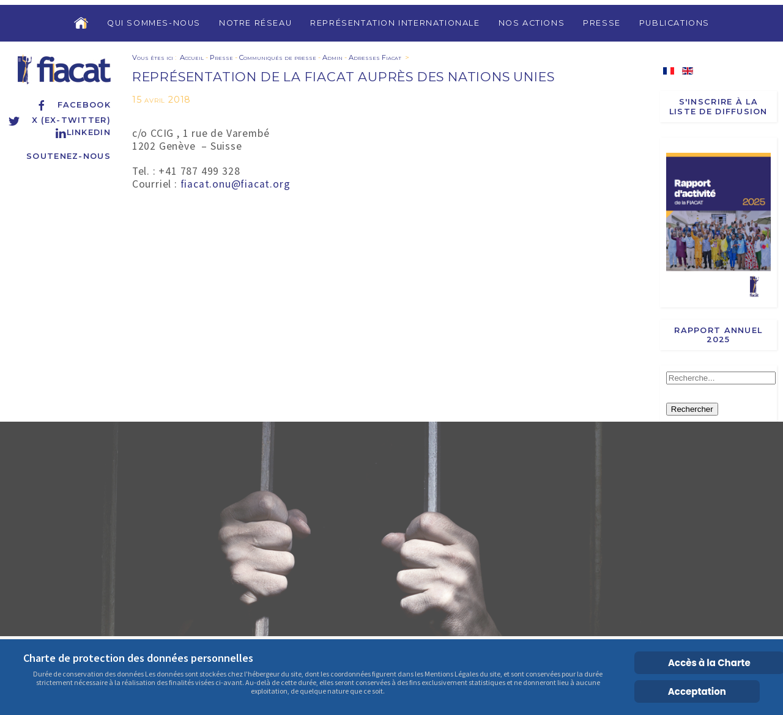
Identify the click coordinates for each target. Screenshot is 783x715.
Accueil (192, 57)
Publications (674, 23)
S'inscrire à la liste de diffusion (718, 106)
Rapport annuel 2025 (718, 335)
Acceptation (697, 691)
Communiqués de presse (277, 57)
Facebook (73, 104)
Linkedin (82, 132)
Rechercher (692, 409)
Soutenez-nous (68, 156)
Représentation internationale (395, 23)
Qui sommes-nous (154, 23)
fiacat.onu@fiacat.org (235, 184)
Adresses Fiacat (375, 57)
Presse (602, 23)
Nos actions (532, 23)
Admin (332, 57)
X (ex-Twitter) (59, 120)
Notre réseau (255, 23)
